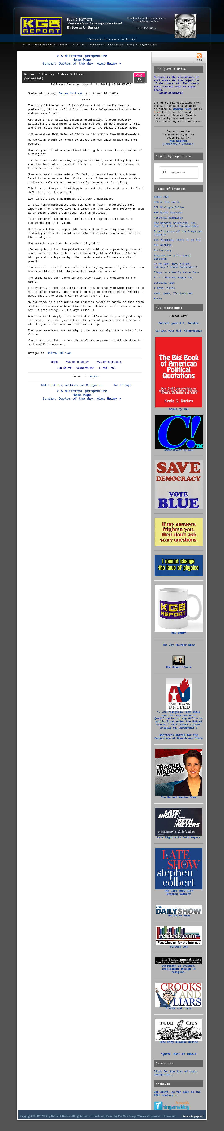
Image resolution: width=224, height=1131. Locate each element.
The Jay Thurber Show (179, 645)
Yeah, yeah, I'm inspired (173, 293)
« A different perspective (82, 56)
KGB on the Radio (167, 202)
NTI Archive (162, 245)
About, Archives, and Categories (51, 44)
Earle (158, 298)
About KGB (161, 197)
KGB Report (79, 19)
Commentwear (96, 44)
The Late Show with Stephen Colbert (178, 891)
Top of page (122, 385)
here (157, 112)
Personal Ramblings (168, 218)
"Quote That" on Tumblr (178, 1054)
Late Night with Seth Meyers (178, 836)
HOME (27, 44)
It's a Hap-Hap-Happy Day (173, 277)
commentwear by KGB (179, 449)
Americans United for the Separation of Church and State (178, 737)
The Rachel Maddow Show (178, 796)
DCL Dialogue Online (120, 44)
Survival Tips (164, 283)
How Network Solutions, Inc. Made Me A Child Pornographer (176, 225)
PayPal (95, 376)
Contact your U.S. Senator (179, 323)
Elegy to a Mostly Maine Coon (176, 272)
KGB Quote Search (146, 44)
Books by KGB (178, 408)
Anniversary (162, 250)
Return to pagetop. (193, 1116)
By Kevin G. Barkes (83, 27)
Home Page (82, 60)
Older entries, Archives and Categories (71, 385)
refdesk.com (179, 945)
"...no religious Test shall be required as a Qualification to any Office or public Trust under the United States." (178, 718)
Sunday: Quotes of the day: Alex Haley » (82, 64)
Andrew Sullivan (59, 353)
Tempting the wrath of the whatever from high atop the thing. (146, 19)
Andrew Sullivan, (71, 93)
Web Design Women (134, 1116)
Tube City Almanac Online (178, 1041)
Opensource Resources (162, 1116)
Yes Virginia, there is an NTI (177, 240)
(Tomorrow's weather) (179, 144)
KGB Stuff (79, 44)
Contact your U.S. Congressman (178, 330)
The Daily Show (179, 914)
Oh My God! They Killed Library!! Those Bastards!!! (175, 266)
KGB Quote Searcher (168, 212)
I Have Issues (164, 288)
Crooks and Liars (178, 1007)
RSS (199, 57)
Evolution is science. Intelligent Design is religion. (178, 968)
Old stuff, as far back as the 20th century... (177, 1094)
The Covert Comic (179, 666)
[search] (178, 172)
